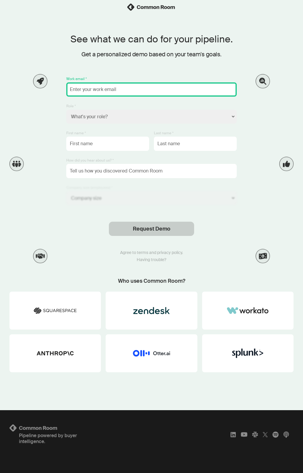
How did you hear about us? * (90, 160)
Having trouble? (151, 259)
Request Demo (151, 228)
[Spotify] (275, 434)
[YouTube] (244, 434)
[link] (151, 7)
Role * (71, 106)
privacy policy (169, 252)
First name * (76, 133)
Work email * (76, 78)
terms (142, 252)
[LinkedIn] (233, 434)
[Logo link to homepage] (56, 428)
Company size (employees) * (89, 187)
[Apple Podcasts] (286, 434)
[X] (265, 434)
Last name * (163, 133)
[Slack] (255, 434)
